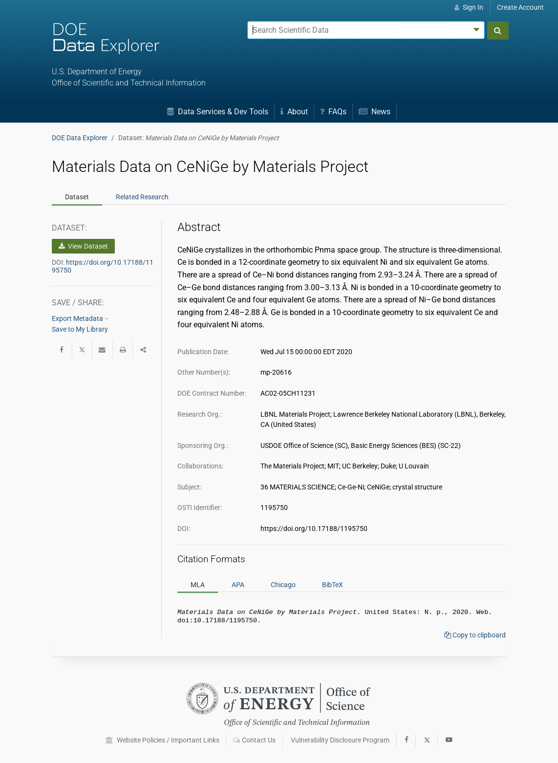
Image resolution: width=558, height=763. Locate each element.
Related (142, 197)
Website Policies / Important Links (162, 740)
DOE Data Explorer (79, 138)
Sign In (468, 7)
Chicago (283, 585)
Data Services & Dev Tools (217, 111)
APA (238, 585)
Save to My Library (80, 329)
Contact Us (254, 740)
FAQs (333, 111)
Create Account (520, 7)
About (294, 111)
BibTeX (332, 585)
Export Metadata (80, 318)
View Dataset (83, 246)
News (374, 111)
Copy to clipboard (475, 637)
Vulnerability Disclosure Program (340, 740)
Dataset (77, 197)
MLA (198, 585)
